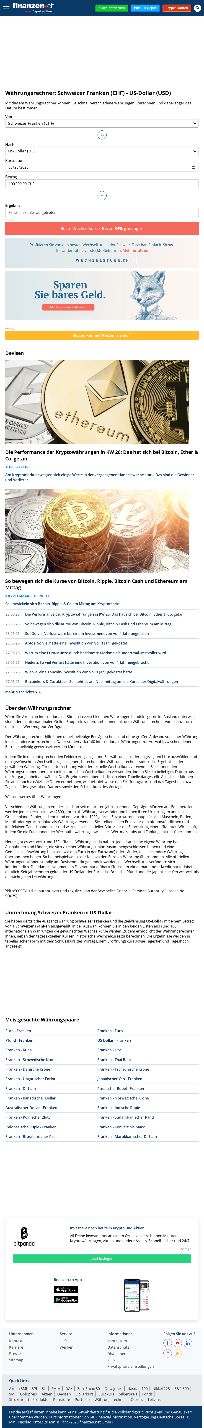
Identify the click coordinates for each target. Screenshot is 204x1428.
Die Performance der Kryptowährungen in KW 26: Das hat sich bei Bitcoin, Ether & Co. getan (101, 455)
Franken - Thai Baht (114, 1059)
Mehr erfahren (135, 250)
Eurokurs (106, 1394)
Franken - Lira (109, 1049)
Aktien (47, 1394)
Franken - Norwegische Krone (123, 1098)
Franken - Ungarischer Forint (30, 1078)
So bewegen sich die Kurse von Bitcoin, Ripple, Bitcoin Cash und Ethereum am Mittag (96, 584)
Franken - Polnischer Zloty (28, 1117)
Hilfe (63, 1341)
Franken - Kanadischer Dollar (30, 1098)
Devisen (14, 353)
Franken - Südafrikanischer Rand (125, 1117)
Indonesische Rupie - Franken (31, 1127)
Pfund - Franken (19, 1040)
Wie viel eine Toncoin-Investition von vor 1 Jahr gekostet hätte (78, 672)
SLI (44, 1388)
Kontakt (16, 1341)
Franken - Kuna (18, 1049)
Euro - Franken (18, 1030)
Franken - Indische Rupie (118, 1107)
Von (102, 121)
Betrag (102, 181)
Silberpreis (128, 1394)
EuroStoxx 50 (88, 1388)
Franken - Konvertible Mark (121, 1127)
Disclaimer (116, 1354)
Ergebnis (102, 210)
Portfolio (82, 1399)
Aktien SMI (18, 1388)
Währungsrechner (110, 1399)
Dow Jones (114, 1388)
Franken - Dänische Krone (27, 1069)
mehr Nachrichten (23, 692)
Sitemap (16, 1360)
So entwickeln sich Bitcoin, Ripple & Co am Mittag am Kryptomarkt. (63, 603)
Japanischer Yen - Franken (119, 1078)
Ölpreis (137, 1399)
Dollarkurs (85, 1394)
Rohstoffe (61, 1399)
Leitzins (154, 1399)
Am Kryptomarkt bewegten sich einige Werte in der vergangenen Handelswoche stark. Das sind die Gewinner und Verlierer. (99, 477)
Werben (66, 1347)
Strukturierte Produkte (28, 1399)
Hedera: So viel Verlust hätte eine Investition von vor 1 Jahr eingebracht (87, 662)
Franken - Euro (110, 1030)
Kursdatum (102, 165)
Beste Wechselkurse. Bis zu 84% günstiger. (102, 228)
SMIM (56, 1388)
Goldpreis (28, 1394)
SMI (12, 1394)
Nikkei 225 (161, 1388)
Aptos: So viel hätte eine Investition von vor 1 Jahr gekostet (76, 643)
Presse (15, 1354)
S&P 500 (182, 1388)
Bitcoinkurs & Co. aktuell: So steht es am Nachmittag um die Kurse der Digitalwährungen (101, 681)
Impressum (117, 1341)
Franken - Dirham (20, 1088)
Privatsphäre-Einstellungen (130, 1367)
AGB (111, 1360)
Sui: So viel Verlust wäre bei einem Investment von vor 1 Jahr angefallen (87, 633)
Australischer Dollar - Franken (31, 1107)
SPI (34, 1388)
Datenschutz (118, 1347)
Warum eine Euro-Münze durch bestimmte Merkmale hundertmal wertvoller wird (95, 652)
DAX (68, 1388)
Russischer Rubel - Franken (120, 1088)
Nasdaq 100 (137, 1388)
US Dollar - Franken (114, 1040)
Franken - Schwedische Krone (31, 1059)
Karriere (16, 1347)
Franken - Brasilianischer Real (31, 1136)
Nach (102, 149)
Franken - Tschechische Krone (123, 1069)
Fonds (147, 1394)
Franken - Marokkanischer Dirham (127, 1136)
